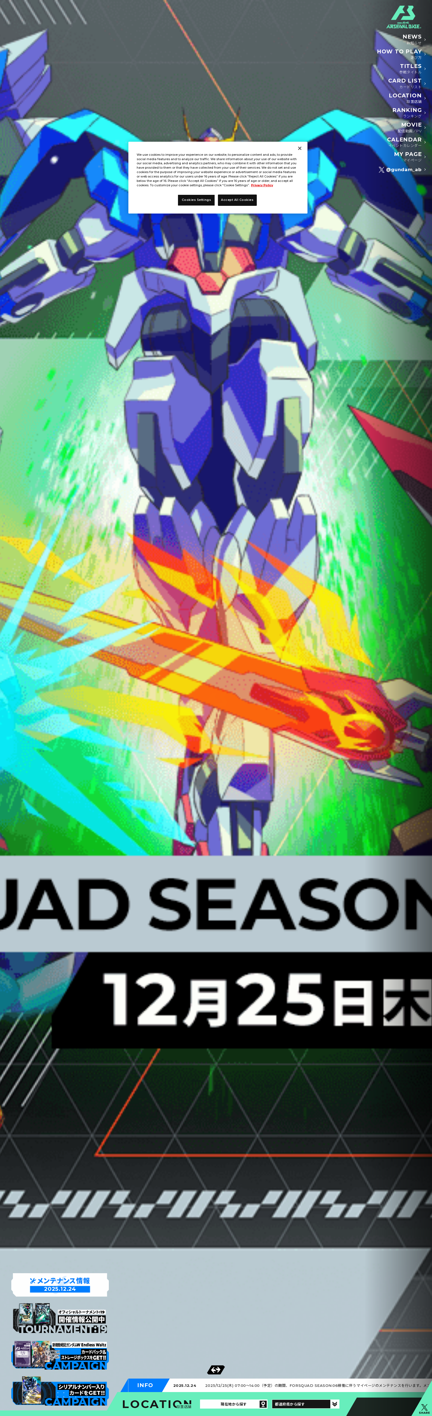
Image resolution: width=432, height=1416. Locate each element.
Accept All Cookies (237, 200)
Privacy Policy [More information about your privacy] (262, 185)
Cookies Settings (196, 200)
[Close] (300, 148)
